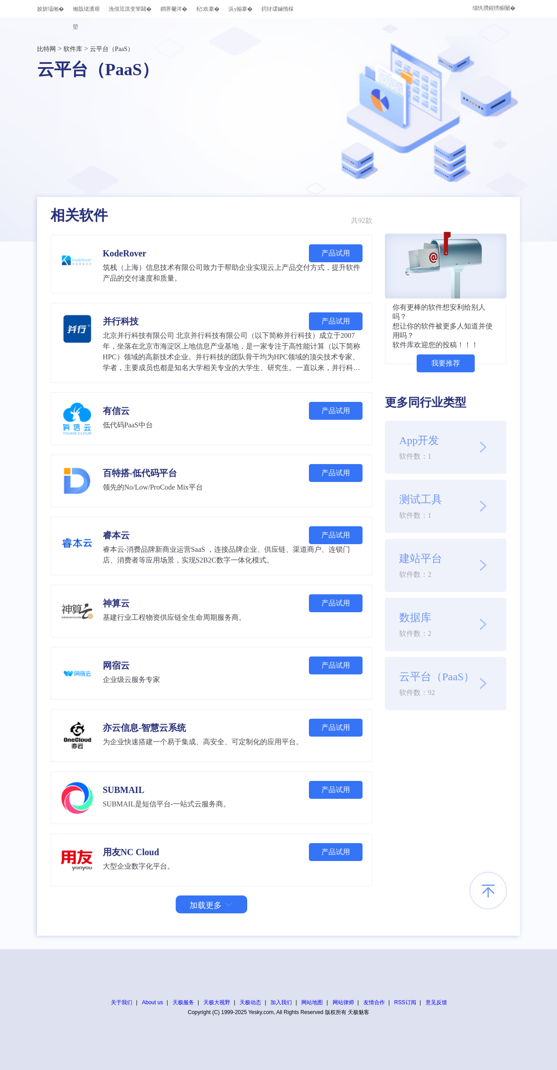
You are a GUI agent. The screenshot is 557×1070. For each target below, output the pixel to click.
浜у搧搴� (240, 9)
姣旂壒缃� (50, 9)
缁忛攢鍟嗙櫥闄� (494, 8)
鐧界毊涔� (173, 9)
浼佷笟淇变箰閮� (130, 9)
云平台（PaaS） (112, 49)
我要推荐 (445, 363)
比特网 (46, 49)
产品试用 (335, 253)
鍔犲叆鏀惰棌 (278, 9)
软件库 (72, 49)
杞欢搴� (207, 9)
